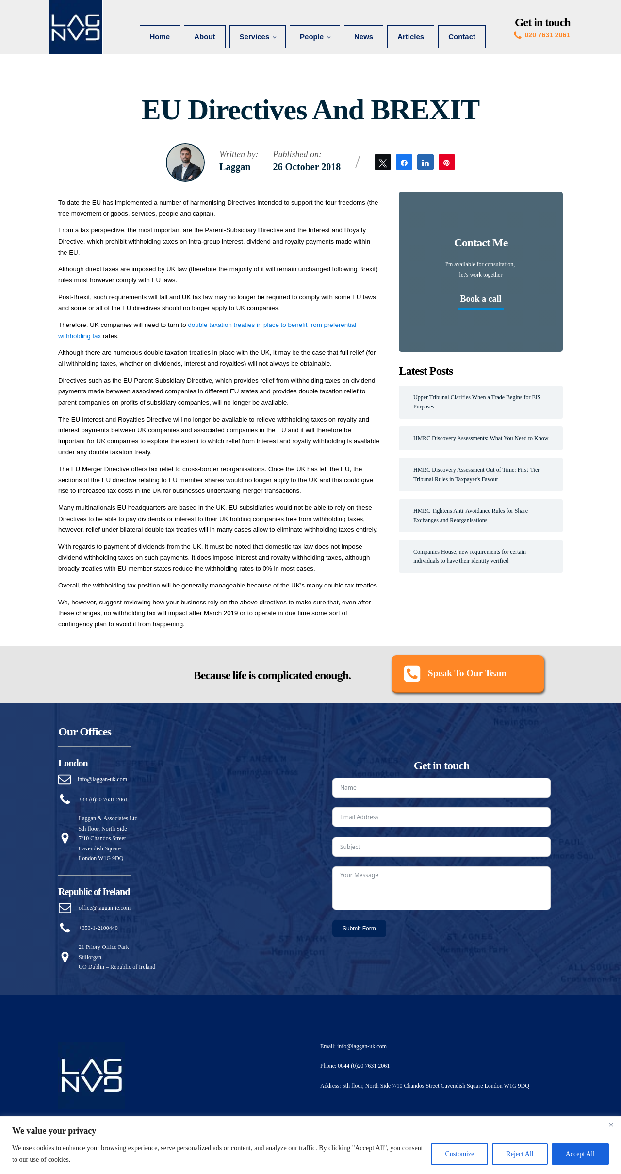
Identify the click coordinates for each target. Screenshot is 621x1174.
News (363, 37)
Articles (410, 37)
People (312, 37)
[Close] (611, 1124)
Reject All (519, 1154)
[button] (468, 674)
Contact (461, 37)
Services (255, 37)
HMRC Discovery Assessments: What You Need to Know (480, 438)
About (204, 37)
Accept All (580, 1154)
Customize (459, 1154)
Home (160, 37)
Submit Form (359, 928)
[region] (310, 1145)
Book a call (480, 299)
